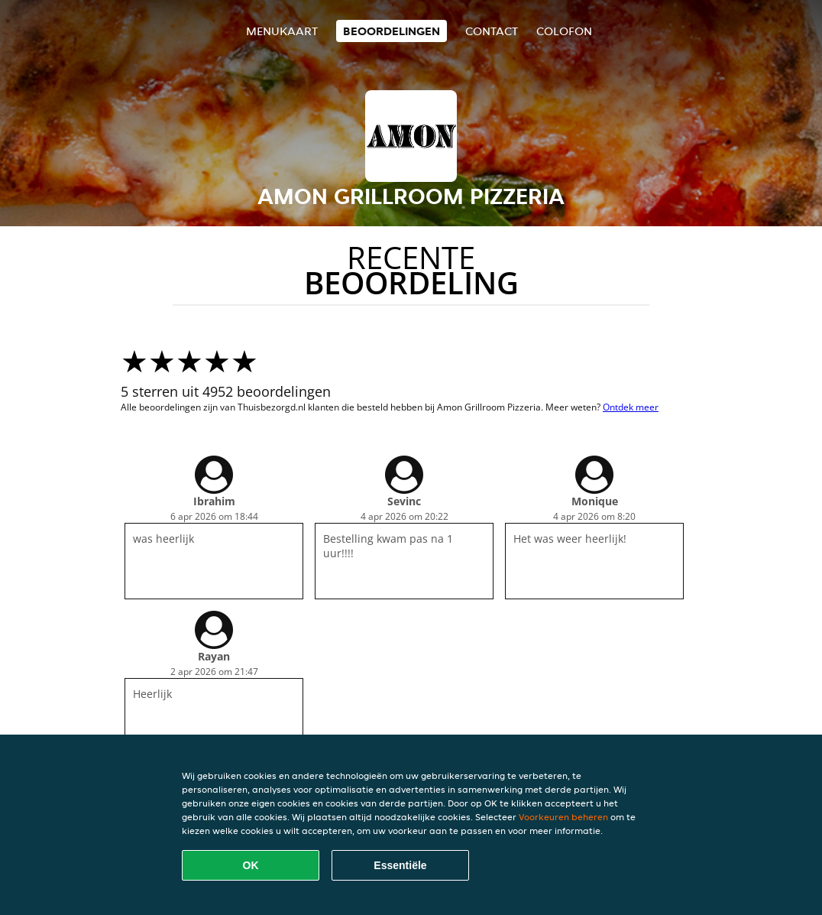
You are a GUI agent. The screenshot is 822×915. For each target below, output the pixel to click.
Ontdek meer (631, 407)
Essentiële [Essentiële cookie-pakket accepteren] (400, 865)
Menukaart (282, 31)
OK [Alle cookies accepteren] (251, 865)
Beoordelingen (391, 31)
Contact (491, 31)
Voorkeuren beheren (563, 817)
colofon (564, 31)
